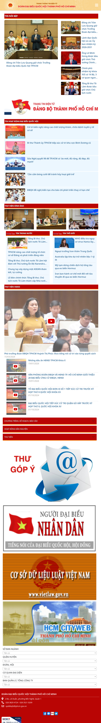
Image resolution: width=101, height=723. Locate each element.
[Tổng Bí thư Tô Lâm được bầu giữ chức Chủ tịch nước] (40, 57)
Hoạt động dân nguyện (16, 429)
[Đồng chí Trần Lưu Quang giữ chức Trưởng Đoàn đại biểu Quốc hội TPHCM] (22, 57)
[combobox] (50, 653)
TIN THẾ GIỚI (64, 233)
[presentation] (6, 219)
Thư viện (8, 437)
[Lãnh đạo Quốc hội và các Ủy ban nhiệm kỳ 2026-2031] (26, 57)
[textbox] (50, 653)
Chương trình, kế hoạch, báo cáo (20, 421)
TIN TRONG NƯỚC (19, 233)
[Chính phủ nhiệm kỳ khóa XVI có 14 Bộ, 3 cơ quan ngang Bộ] (36, 57)
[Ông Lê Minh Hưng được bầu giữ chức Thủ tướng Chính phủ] (31, 57)
